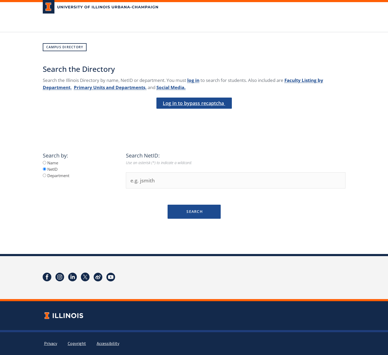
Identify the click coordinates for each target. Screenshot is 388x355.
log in (193, 80)
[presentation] (194, 121)
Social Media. (171, 87)
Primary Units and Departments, (110, 87)
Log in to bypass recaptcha (194, 103)
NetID (50, 169)
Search (194, 211)
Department (56, 175)
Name (50, 162)
